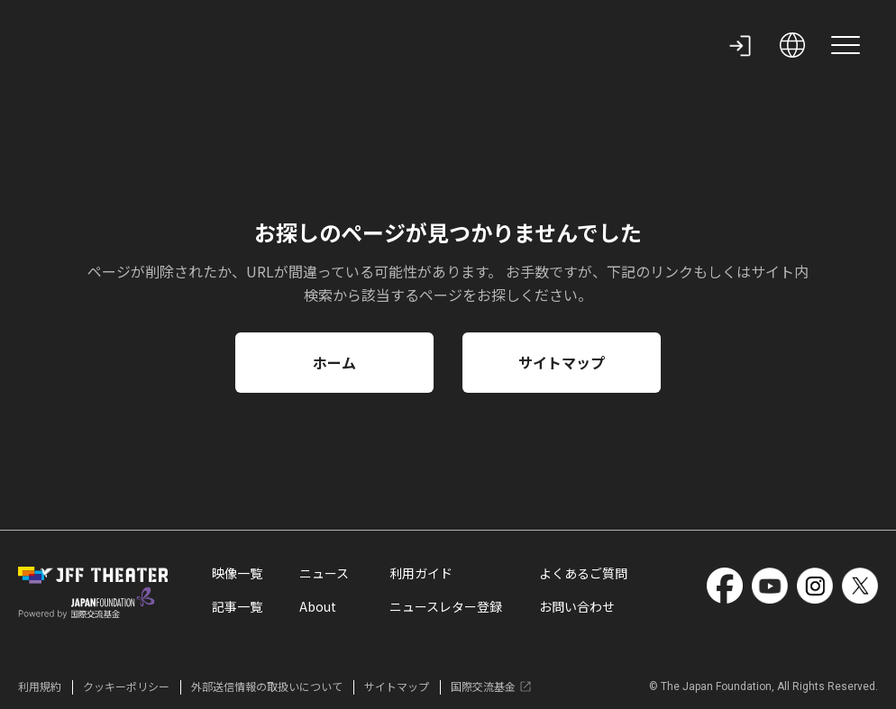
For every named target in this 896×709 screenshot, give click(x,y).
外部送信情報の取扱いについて (267, 687)
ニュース (324, 575)
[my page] (740, 45)
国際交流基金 (492, 687)
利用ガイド (421, 575)
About (317, 608)
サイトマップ (561, 362)
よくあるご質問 (583, 575)
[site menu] (845, 45)
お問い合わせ (577, 608)
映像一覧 (237, 575)
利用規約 (39, 687)
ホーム (334, 362)
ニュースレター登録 (445, 608)
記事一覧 (237, 608)
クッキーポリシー (126, 687)
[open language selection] (792, 45)
